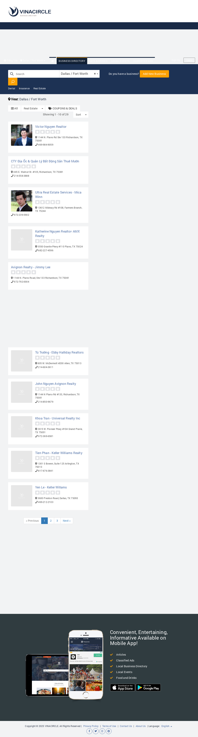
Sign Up (176, 60)
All (14, 108)
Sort (78, 114)
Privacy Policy (91, 726)
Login (189, 60)
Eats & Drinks (98, 60)
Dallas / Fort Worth (33, 60)
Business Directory (72, 60)
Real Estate (39, 88)
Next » (67, 520)
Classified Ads (143, 60)
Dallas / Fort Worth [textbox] (78, 73)
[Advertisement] (129, 29)
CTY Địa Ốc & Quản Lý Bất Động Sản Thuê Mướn (45, 161)
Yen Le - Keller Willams (51, 487)
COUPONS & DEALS (62, 108)
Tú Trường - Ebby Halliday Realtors (59, 352)
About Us (141, 726)
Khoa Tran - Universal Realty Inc (57, 418)
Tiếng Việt (11, 60)
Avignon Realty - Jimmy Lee (30, 267)
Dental (11, 88)
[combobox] (79, 74)
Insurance (24, 88)
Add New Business (154, 74)
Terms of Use (109, 726)
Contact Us (126, 726)
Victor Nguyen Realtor (50, 126)
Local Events (120, 60)
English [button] (166, 726)
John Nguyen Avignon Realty (55, 384)
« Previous (32, 520)
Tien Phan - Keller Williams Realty (58, 453)
